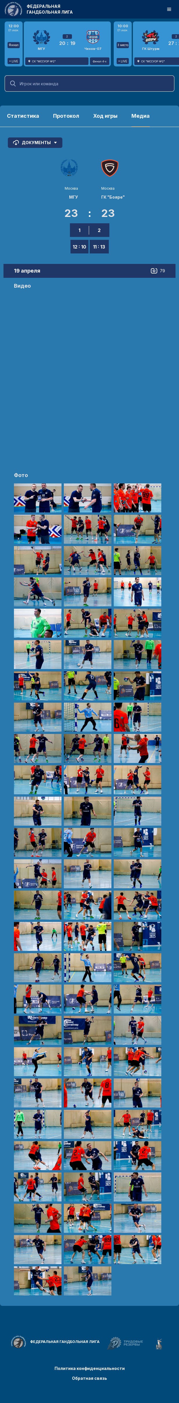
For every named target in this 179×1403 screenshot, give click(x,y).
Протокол (66, 116)
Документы (35, 142)
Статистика (23, 116)
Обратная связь (89, 1378)
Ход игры (105, 116)
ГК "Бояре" (113, 197)
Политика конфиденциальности (90, 1368)
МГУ (73, 197)
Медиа (140, 116)
